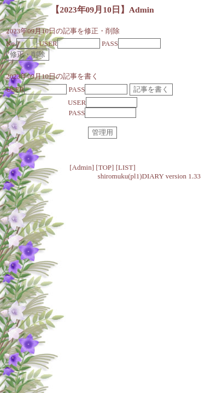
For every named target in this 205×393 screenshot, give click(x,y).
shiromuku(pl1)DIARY (131, 176)
